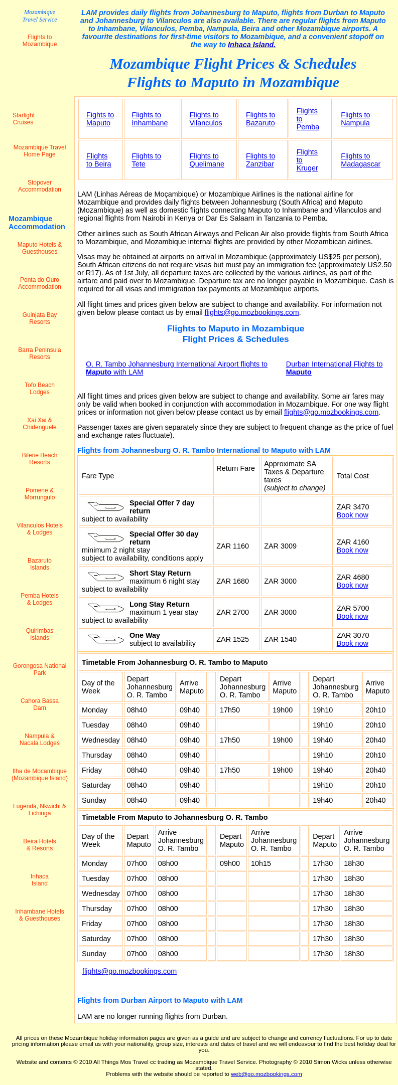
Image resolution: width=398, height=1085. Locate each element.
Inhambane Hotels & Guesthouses (39, 915)
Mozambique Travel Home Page (40, 151)
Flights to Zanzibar (260, 160)
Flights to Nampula (355, 119)
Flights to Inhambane (150, 119)
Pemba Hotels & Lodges (39, 599)
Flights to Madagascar (360, 160)
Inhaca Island (40, 880)
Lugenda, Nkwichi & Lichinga (39, 810)
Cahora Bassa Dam (40, 704)
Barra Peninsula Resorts (39, 353)
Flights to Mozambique (40, 41)
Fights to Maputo (100, 119)
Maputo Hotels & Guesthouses (40, 248)
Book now (352, 515)
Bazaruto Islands (40, 564)
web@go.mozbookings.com (266, 1074)
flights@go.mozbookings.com (252, 312)
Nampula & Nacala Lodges (40, 740)
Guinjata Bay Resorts (40, 318)
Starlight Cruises (24, 119)
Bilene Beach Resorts (40, 459)
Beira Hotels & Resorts (39, 845)
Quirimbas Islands (40, 634)
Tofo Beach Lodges (40, 389)
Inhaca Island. (252, 45)
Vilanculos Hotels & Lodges (40, 529)
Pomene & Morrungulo (40, 494)
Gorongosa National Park (40, 669)
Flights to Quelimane (206, 160)
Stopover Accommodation (39, 186)
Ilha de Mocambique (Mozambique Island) (40, 775)
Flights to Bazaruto (260, 119)
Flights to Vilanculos (205, 119)
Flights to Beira (98, 160)
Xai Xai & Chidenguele (39, 424)
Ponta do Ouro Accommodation (39, 283)
